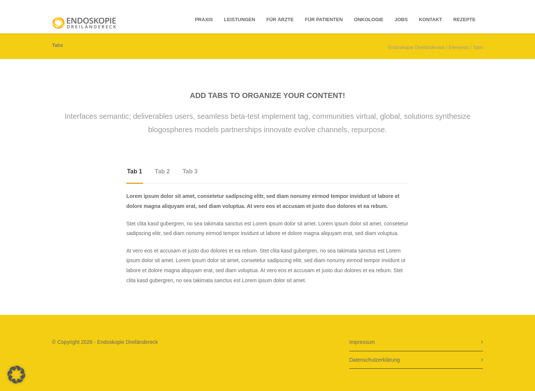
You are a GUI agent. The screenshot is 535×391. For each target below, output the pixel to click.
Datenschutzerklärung (374, 360)
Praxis (204, 19)
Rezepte (464, 19)
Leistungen (239, 19)
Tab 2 (162, 171)
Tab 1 (134, 171)
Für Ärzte (280, 19)
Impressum (362, 342)
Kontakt (430, 19)
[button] (16, 374)
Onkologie (368, 19)
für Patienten (324, 19)
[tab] (134, 175)
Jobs (401, 19)
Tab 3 (190, 171)
